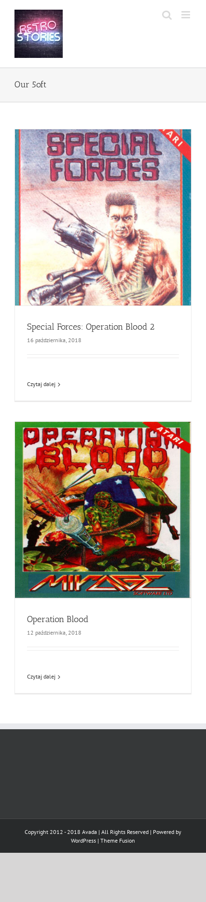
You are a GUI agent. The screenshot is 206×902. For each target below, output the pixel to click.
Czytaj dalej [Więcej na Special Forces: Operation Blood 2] (41, 384)
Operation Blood (57, 619)
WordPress (83, 840)
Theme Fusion (117, 840)
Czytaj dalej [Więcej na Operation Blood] (41, 676)
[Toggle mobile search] (167, 15)
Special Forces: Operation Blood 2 (90, 326)
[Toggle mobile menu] (186, 15)
